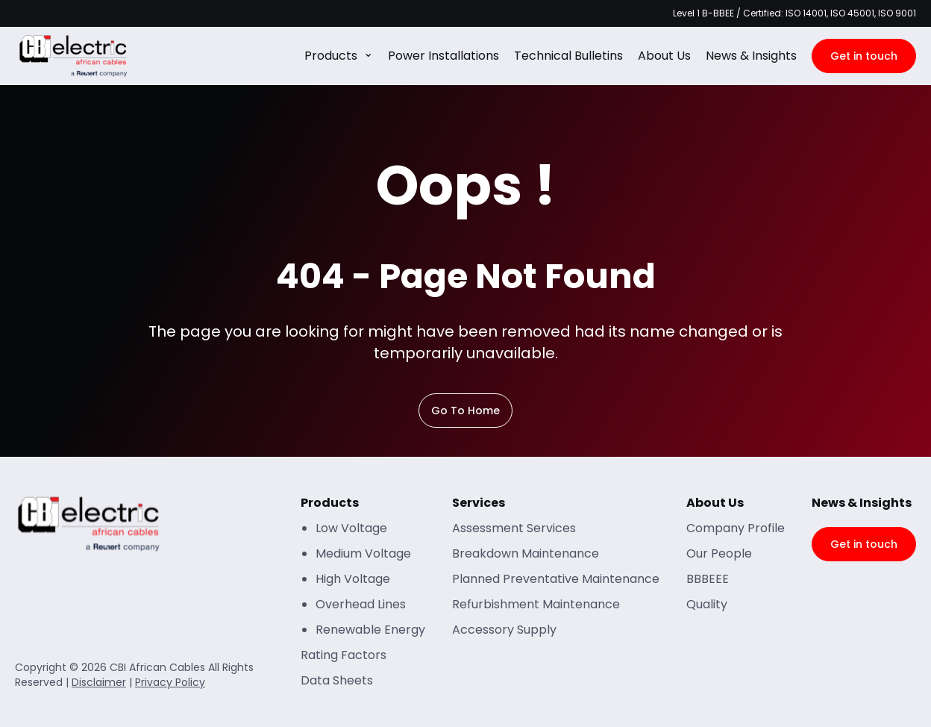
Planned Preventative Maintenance (555, 578)
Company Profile (735, 528)
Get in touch (863, 56)
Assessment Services (514, 528)
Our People (719, 553)
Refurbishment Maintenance (536, 604)
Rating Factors (343, 655)
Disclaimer (99, 682)
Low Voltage (351, 528)
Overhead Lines (361, 604)
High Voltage (353, 578)
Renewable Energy (370, 629)
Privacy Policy (170, 682)
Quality (706, 604)
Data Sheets (337, 680)
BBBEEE (707, 578)
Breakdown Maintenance (525, 553)
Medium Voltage (363, 553)
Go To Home (465, 410)
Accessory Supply (504, 629)
